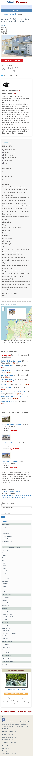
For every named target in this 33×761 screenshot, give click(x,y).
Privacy (4, 751)
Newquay (4, 583)
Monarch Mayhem (7, 740)
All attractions (6, 527)
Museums (5, 544)
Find (2, 505)
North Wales (7, 497)
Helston (4, 568)
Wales (18, 492)
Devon (4, 495)
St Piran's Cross (7, 375)
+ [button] (3, 308)
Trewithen (5, 638)
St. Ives (4, 589)
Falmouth (4, 558)
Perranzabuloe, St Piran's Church (13, 392)
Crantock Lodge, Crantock (11, 424)
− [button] (3, 310)
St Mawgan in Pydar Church (11, 396)
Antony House (6, 647)
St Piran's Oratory (7, 380)
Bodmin (4, 555)
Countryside (5, 533)
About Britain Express (9, 753)
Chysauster (5, 600)
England (4, 492)
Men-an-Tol (5, 605)
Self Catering (6, 665)
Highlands (27, 495)
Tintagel (4, 619)
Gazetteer (6, 550)
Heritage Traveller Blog (9, 731)
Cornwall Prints (6, 658)
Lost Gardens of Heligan (9, 633)
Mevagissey (5, 578)
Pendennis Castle (7, 614)
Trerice (3, 384)
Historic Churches (7, 539)
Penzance (5, 586)
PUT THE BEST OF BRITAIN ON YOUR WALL (16, 693)
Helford (4, 565)
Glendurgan (5, 630)
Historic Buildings (7, 536)
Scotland (11, 492)
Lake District (19, 495)
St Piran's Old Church (9, 370)
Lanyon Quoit (6, 603)
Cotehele (4, 650)
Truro (3, 591)
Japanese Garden (7, 401)
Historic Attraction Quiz (9, 737)
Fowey (4, 560)
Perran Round (6, 387)
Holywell (4, 571)
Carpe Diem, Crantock (10, 461)
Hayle (3, 563)
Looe (3, 576)
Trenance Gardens (7, 366)
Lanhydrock (5, 652)
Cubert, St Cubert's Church (11, 361)
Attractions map (7, 530)
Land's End (5, 573)
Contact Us (5, 748)
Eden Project (6, 628)
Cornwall (5, 14)
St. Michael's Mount (7, 616)
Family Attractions (7, 541)
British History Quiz (8, 734)
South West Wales (18, 497)
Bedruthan (5, 553)
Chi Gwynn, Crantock (10, 443)
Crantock (13, 14)
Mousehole (5, 581)
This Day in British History (10, 742)
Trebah (4, 636)
